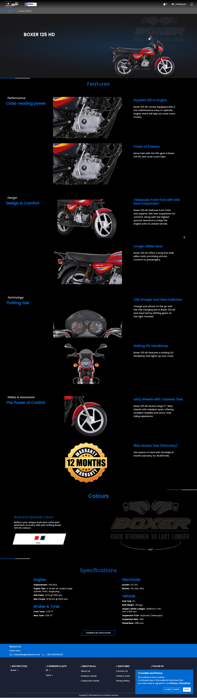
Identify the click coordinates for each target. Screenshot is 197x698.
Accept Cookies (172, 689)
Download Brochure (98, 633)
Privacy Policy (123, 681)
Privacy (173, 683)
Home (5, 11)
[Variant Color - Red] (36, 538)
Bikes (13, 11)
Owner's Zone (123, 676)
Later (186, 689)
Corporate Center (90, 681)
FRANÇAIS (181, 4)
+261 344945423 (54, 655)
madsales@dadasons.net (26, 655)
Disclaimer (185, 683)
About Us (85, 671)
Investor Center (89, 676)
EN (173, 4)
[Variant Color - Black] (42, 538)
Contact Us (122, 671)
